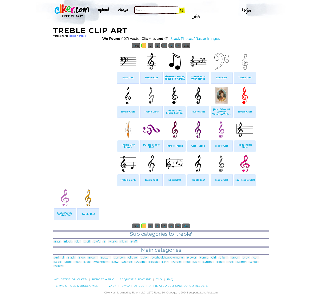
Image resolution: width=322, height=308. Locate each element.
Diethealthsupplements (167, 257)
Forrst (204, 257)
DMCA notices (133, 285)
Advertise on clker (70, 279)
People (154, 262)
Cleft (97, 241)
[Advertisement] (84, 113)
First (136, 45)
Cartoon (119, 257)
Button (105, 257)
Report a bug (103, 279)
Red (187, 262)
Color (144, 257)
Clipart (132, 257)
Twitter (241, 262)
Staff (134, 241)
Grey (246, 257)
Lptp (68, 262)
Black (67, 241)
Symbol (208, 262)
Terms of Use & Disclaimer (76, 285)
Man (77, 262)
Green (235, 257)
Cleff (87, 241)
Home (72, 35)
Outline (140, 262)
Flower (191, 257)
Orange (127, 262)
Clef (77, 241)
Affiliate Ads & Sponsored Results (179, 285)
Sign (196, 262)
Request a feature (135, 279)
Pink (165, 262)
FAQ (170, 279)
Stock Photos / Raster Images (195, 39)
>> (178, 45)
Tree (230, 262)
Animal (59, 257)
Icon (255, 257)
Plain (123, 241)
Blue (82, 257)
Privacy (110, 285)
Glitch (223, 257)
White (254, 262)
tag (159, 279)
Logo (57, 262)
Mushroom (101, 262)
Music (113, 241)
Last (186, 45)
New (115, 262)
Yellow (58, 266)
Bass (57, 241)
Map (87, 262)
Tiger (220, 262)
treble (82, 35)
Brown (92, 257)
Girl (213, 257)
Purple (176, 262)
